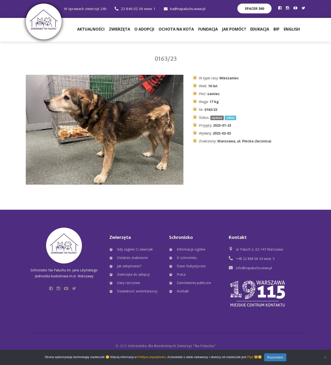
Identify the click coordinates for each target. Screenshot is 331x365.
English (292, 29)
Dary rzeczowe (128, 282)
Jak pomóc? (234, 29)
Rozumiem (275, 357)
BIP (276, 29)
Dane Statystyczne (191, 266)
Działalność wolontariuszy (137, 291)
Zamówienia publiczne (194, 282)
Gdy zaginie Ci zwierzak (135, 249)
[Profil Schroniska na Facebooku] (280, 8)
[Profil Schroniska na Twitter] (303, 8)
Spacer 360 (254, 8)
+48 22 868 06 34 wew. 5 (255, 258)
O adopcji (144, 29)
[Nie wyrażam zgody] (325, 357)
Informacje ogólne (191, 249)
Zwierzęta (119, 29)
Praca (181, 274)
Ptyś (250, 357)
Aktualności (91, 29)
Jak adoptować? (129, 266)
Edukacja (259, 29)
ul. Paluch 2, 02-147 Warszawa (259, 249)
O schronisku (187, 257)
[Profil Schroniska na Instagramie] (287, 8)
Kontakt (183, 291)
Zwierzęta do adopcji (133, 274)
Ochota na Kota (176, 29)
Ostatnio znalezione (132, 257)
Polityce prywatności (152, 357)
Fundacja (208, 29)
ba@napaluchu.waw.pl (184, 8)
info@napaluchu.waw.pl (254, 268)
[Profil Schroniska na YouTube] (295, 8)
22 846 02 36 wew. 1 (135, 8)
